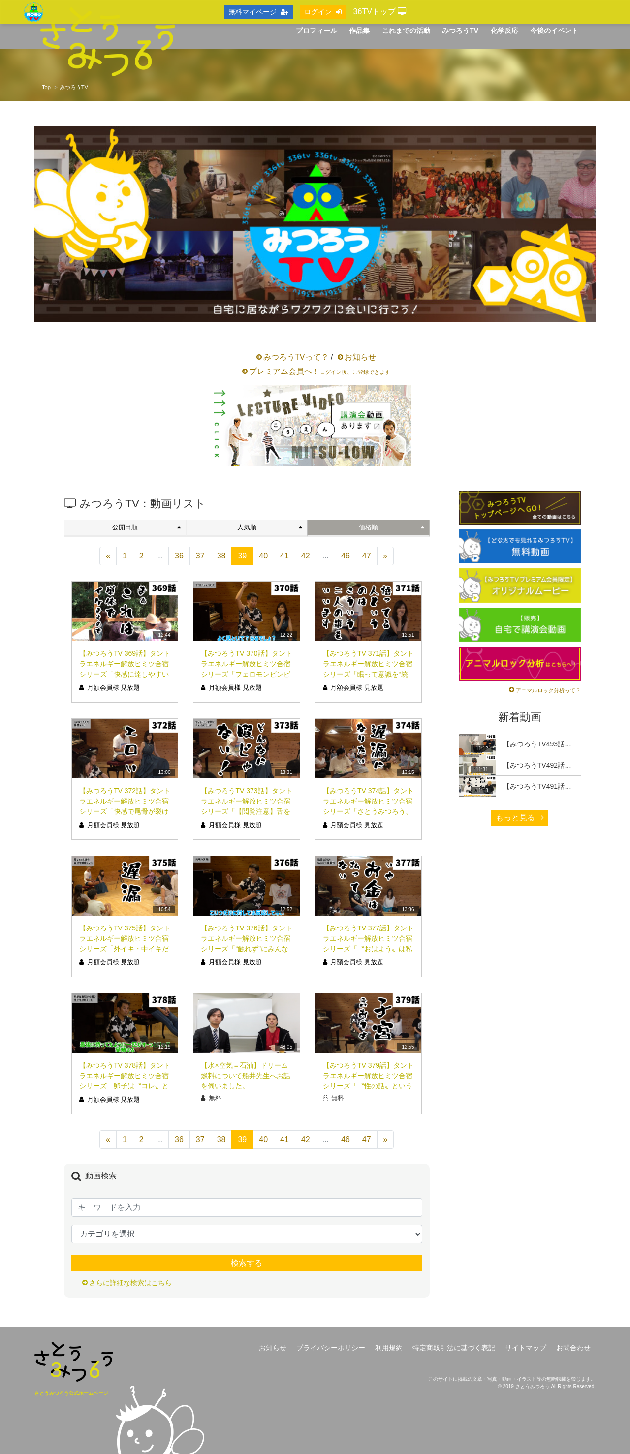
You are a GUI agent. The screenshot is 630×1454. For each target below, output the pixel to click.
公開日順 (146, 527)
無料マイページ (258, 12)
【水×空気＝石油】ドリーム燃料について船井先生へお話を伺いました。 (245, 1075)
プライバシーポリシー (330, 1348)
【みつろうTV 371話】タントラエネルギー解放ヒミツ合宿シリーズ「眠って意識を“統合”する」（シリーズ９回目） (368, 674)
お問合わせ (573, 1348)
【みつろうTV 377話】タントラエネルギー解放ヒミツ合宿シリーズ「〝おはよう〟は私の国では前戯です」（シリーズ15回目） (368, 948)
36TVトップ (380, 11)
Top (46, 87)
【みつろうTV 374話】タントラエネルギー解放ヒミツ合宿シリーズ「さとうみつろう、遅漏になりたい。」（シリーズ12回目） (368, 811)
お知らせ (360, 357)
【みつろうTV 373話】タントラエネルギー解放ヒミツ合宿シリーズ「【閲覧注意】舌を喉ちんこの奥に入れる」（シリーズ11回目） (246, 811)
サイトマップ (525, 1348)
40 (263, 556)
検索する (246, 1263)
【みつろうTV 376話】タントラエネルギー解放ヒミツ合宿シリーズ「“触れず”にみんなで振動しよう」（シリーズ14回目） (246, 948)
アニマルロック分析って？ (548, 690)
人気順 (269, 527)
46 (345, 556)
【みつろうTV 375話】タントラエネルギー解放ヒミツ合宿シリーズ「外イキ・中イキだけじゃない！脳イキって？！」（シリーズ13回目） (124, 948)
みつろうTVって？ (295, 357)
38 (221, 556)
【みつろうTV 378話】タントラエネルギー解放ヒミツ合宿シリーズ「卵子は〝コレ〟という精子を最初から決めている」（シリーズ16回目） (124, 1086)
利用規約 (389, 1348)
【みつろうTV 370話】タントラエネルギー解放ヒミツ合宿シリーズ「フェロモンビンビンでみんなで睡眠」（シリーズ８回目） (246, 674)
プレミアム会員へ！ (319, 371)
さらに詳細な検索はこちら (130, 1283)
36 (179, 556)
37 (200, 556)
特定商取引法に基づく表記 (453, 1348)
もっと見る (520, 817)
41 (284, 556)
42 (305, 556)
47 (366, 556)
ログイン (323, 12)
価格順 (391, 527)
